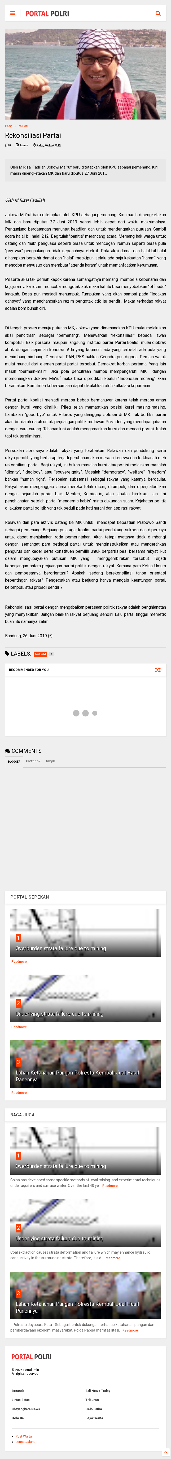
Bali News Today (97, 1391)
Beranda (18, 1391)
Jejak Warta (94, 1418)
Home (8, 126)
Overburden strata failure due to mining (61, 948)
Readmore (19, 961)
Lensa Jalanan (26, 1442)
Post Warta (24, 1436)
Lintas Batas (21, 1400)
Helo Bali (18, 1418)
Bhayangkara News (26, 1409)
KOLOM (23, 126)
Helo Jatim (93, 1409)
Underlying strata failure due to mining (59, 1014)
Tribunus (92, 1400)
